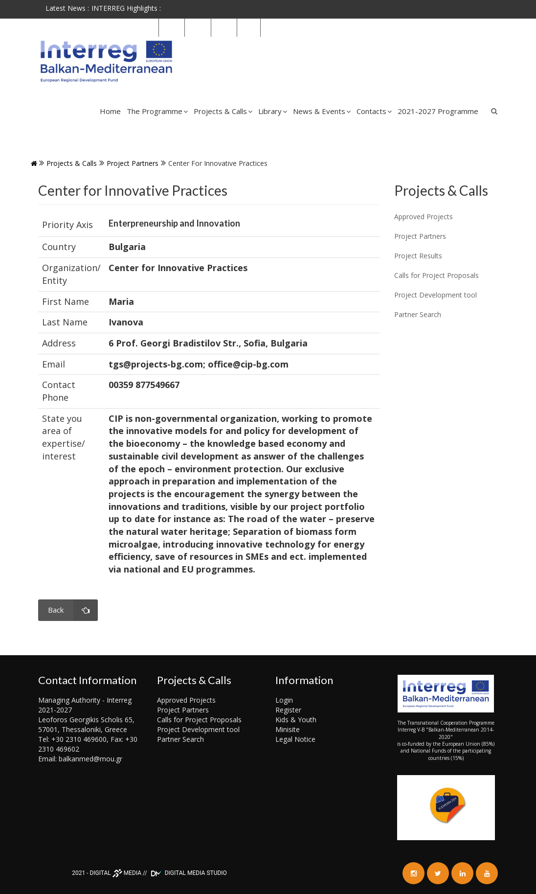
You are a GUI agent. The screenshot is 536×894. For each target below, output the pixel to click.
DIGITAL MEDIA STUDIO (188, 873)
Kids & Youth (295, 719)
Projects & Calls (223, 111)
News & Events (322, 111)
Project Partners (132, 163)
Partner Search (180, 739)
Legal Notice (295, 739)
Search (494, 111)
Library (272, 111)
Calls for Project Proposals (199, 719)
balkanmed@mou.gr (90, 758)
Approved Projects (186, 700)
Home (110, 111)
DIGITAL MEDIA (115, 873)
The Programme (157, 111)
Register (288, 709)
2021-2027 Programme (438, 111)
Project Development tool (198, 729)
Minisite (287, 729)
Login (284, 700)
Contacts (374, 111)
